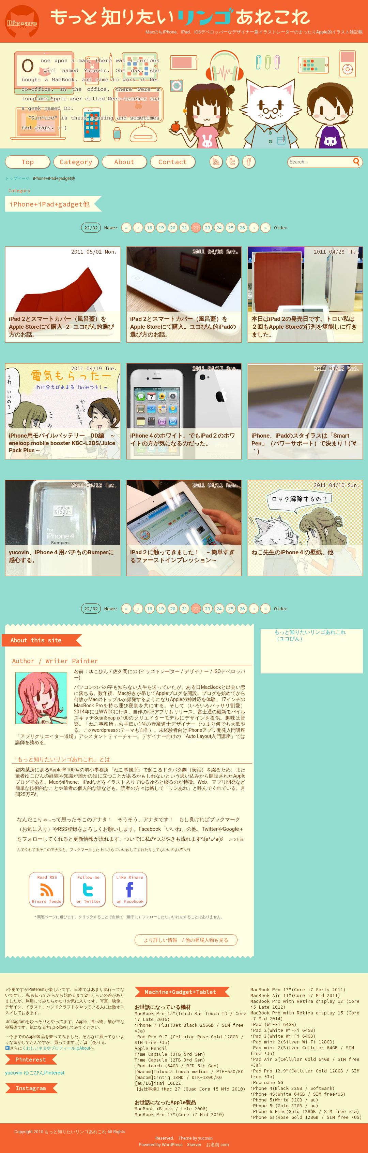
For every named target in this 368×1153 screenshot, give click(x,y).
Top (27, 161)
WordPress (172, 1144)
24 (219, 228)
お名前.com (217, 1144)
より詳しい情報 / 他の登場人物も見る (186, 940)
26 (242, 228)
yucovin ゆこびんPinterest (34, 1073)
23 (207, 228)
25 (230, 228)
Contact (172, 161)
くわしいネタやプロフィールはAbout (56, 1048)
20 (172, 228)
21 (184, 228)
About (124, 161)
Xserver (194, 1144)
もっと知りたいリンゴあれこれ (75, 1131)
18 (149, 228)
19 (161, 228)
